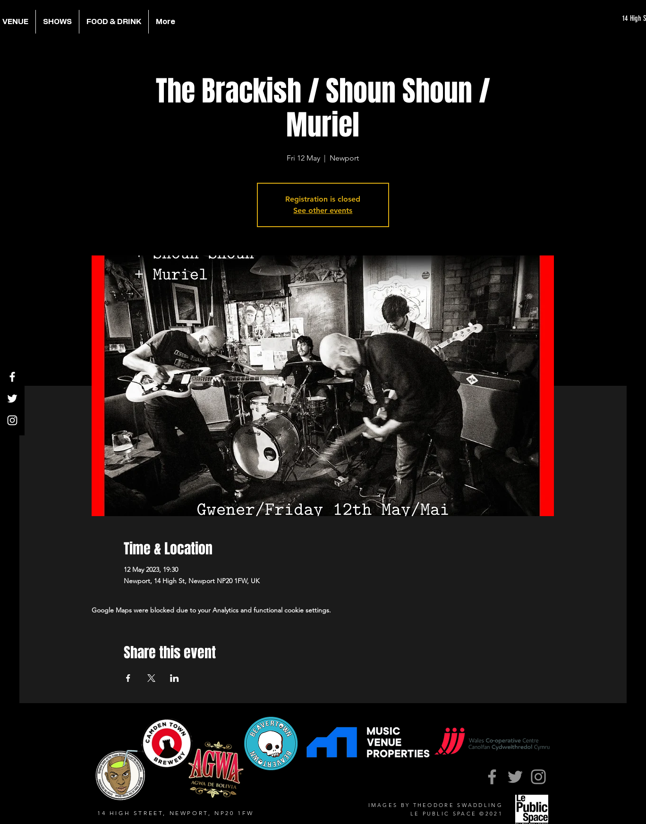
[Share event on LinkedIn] (174, 678)
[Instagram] (12, 420)
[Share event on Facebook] (128, 678)
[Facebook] (12, 376)
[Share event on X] (151, 678)
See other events (322, 210)
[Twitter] (12, 398)
